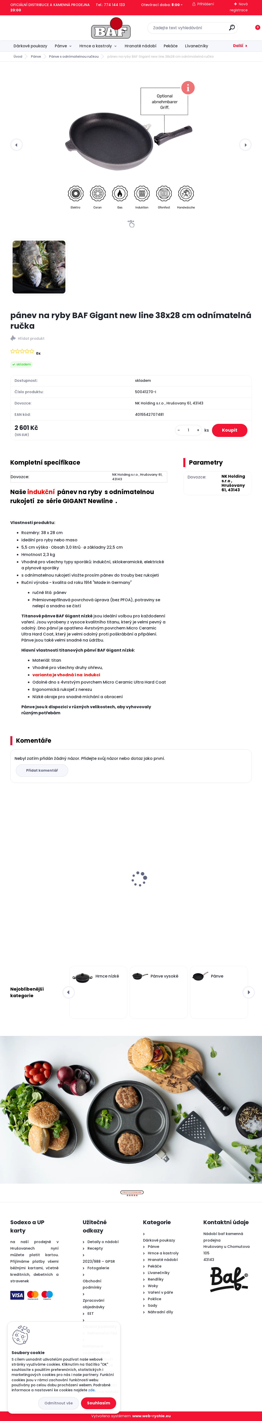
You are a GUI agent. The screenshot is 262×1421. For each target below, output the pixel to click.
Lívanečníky (196, 46)
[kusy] (188, 430)
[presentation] (16, 144)
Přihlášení (205, 4)
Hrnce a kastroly (95, 46)
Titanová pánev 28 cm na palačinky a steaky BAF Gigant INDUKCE (212, 881)
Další (238, 45)
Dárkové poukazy (30, 46)
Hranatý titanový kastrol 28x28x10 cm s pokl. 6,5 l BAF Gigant (47, 881)
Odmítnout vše (59, 1403)
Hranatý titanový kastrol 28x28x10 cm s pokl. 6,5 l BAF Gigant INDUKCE (130, 881)
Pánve (61, 46)
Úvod (18, 56)
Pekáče (171, 46)
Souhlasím (98, 1403)
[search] (197, 29)
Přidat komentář (42, 770)
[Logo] (41, 28)
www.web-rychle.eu (151, 1415)
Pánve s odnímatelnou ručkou (74, 56)
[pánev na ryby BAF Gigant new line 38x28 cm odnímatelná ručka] (131, 144)
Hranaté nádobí (140, 46)
